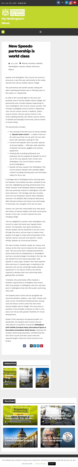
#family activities (28, 63)
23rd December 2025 (14, 422)
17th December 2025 (51, 444)
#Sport (11, 69)
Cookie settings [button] (40, 464)
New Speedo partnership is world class (22, 51)
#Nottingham (14, 66)
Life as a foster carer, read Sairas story (55, 439)
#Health (39, 63)
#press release (25, 66)
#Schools (35, 66)
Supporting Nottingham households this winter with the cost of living (19, 418)
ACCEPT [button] (51, 463)
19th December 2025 (14, 444)
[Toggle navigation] (40, 32)
